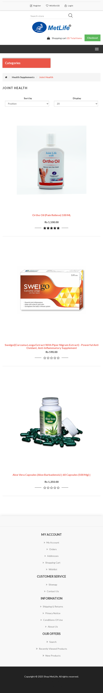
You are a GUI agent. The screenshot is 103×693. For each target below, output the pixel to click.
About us (51, 626)
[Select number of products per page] (76, 104)
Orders (51, 549)
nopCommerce (58, 671)
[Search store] (51, 16)
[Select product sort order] (27, 104)
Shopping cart (51, 562)
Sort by (28, 98)
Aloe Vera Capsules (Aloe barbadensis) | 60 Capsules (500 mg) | (51, 474)
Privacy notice (51, 613)
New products (52, 655)
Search (51, 641)
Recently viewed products (51, 648)
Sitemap (51, 584)
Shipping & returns (51, 606)
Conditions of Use (51, 619)
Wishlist (51, 569)
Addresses (51, 555)
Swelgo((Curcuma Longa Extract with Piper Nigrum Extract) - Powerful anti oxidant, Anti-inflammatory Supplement (51, 346)
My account (51, 542)
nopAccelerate (57, 686)
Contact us (51, 591)
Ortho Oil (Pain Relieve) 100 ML (51, 215)
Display (77, 98)
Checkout (92, 37)
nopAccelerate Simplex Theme (51, 681)
